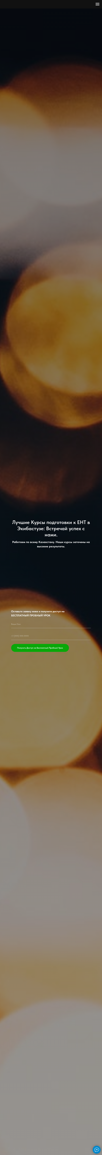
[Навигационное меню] (97, 4)
